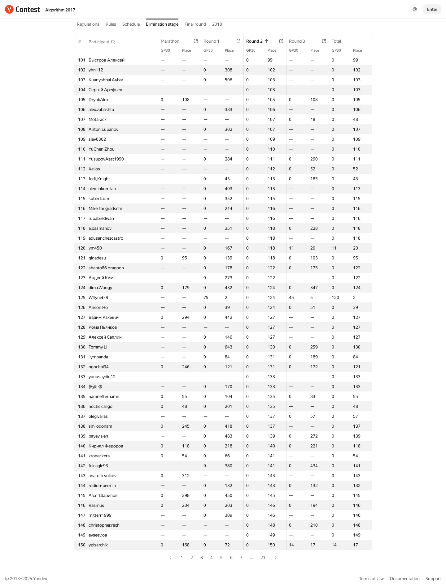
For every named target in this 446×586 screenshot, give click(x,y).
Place (189, 50)
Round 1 (214, 41)
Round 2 (257, 41)
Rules (111, 24)
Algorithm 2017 (60, 9)
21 (262, 557)
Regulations (88, 24)
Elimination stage (162, 24)
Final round (195, 24)
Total (339, 41)
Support (433, 578)
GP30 (168, 50)
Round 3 (300, 41)
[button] (102, 41)
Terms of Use (371, 578)
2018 (217, 24)
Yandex (40, 578)
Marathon (173, 41)
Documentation (405, 578)
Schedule (131, 24)
